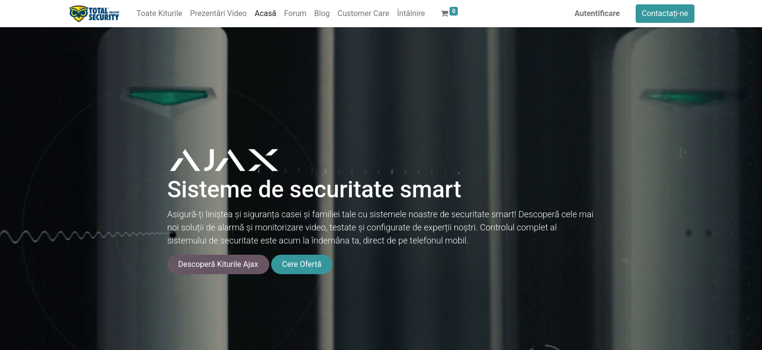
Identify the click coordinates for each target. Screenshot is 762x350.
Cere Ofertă (301, 264)
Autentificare (597, 13)
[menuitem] (159, 13)
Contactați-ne (665, 13)
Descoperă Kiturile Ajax (218, 264)
